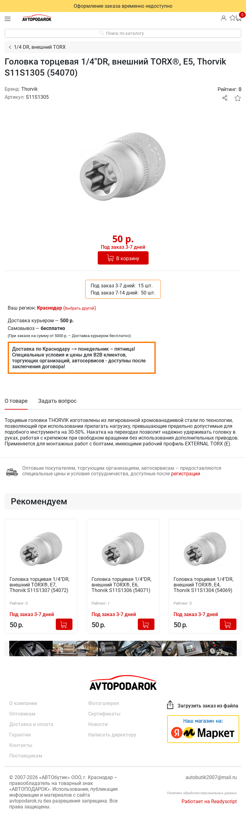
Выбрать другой (79, 308)
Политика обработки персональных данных (202, 793)
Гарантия (20, 735)
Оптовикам (22, 714)
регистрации (185, 474)
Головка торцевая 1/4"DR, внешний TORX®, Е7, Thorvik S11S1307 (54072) (39, 585)
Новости (98, 724)
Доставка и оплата (31, 724)
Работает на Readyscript (209, 801)
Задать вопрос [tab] (57, 401)
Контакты (20, 745)
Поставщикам (25, 756)
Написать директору (112, 735)
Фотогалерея (103, 703)
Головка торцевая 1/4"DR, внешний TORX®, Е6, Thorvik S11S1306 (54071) (121, 585)
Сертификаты (104, 714)
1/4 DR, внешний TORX (40, 47)
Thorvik (29, 89)
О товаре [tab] (16, 401)
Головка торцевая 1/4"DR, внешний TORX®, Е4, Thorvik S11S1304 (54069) (203, 585)
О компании (23, 703)
